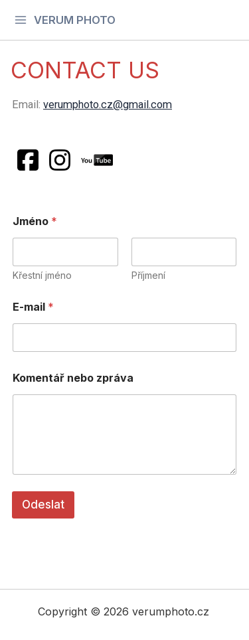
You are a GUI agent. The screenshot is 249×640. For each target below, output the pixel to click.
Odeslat (43, 504)
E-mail (33, 307)
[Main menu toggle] (65, 19)
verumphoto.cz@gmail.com (107, 104)
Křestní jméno (42, 275)
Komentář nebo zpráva (73, 378)
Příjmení (148, 275)
